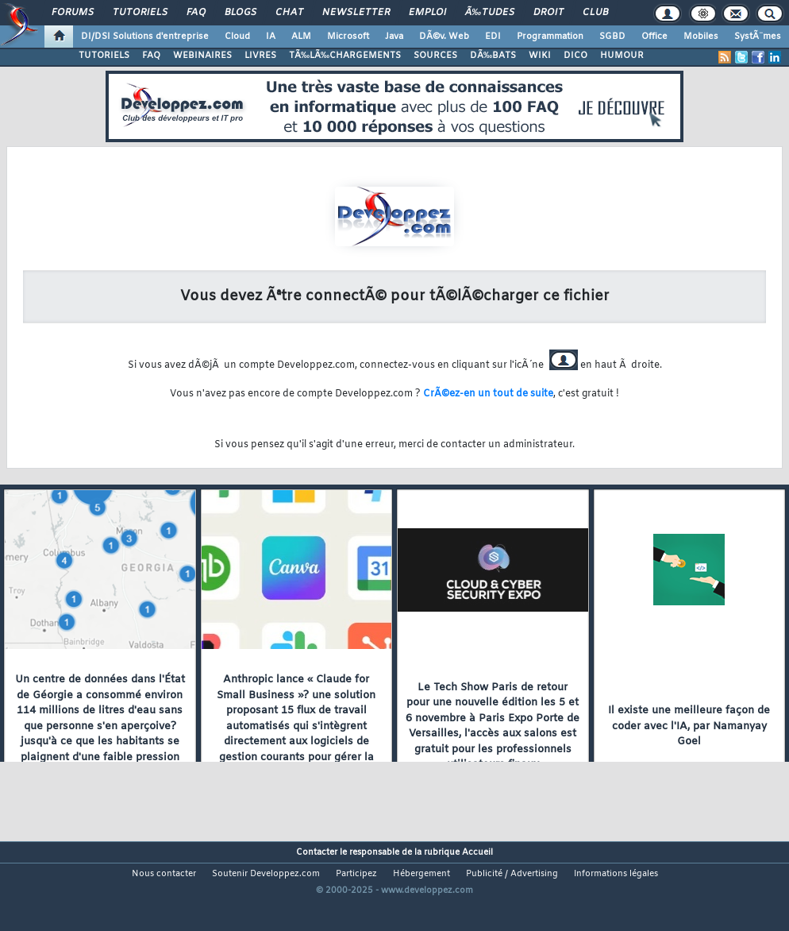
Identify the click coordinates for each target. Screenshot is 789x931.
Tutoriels (140, 12)
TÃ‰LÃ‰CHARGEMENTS (345, 55)
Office (654, 36)
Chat (289, 12)
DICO (575, 55)
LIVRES (260, 55)
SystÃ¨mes (757, 36)
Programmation (550, 36)
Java (394, 36)
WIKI (540, 55)
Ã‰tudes (490, 12)
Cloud (237, 36)
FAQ (196, 12)
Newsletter (356, 12)
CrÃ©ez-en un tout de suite (488, 394)
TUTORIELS (104, 55)
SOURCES (435, 55)
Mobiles (700, 36)
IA (270, 36)
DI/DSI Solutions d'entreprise (145, 36)
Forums (72, 12)
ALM (301, 36)
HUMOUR (622, 55)
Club (595, 12)
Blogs (240, 12)
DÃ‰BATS (493, 55)
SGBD (612, 36)
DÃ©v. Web (444, 36)
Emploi (427, 12)
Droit (548, 12)
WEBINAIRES (202, 55)
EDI (493, 36)
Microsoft (348, 36)
